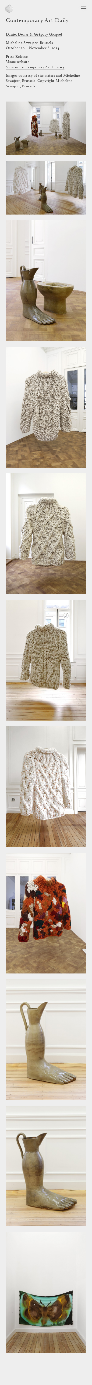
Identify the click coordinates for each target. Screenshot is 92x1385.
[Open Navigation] (84, 6)
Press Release (17, 57)
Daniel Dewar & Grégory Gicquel (34, 34)
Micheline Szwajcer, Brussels (29, 43)
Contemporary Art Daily (37, 21)
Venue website (17, 62)
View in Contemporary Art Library (35, 67)
